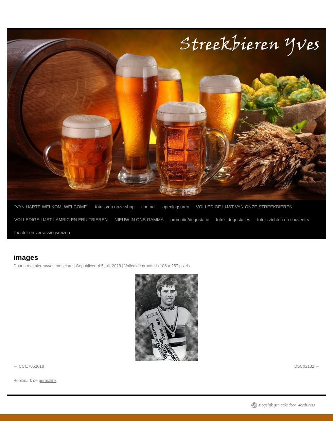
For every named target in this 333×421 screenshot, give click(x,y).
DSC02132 (304, 366)
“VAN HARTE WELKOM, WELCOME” (51, 206)
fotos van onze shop (115, 206)
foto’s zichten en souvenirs (283, 219)
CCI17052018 (31, 366)
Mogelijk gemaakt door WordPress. (287, 405)
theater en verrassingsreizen (42, 232)
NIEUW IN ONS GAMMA (139, 219)
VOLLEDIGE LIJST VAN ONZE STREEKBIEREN (244, 206)
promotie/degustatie (189, 219)
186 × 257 (169, 266)
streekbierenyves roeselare (47, 266)
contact (148, 206)
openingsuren (175, 206)
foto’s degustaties (233, 219)
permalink (47, 380)
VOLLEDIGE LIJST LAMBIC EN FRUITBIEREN (61, 219)
